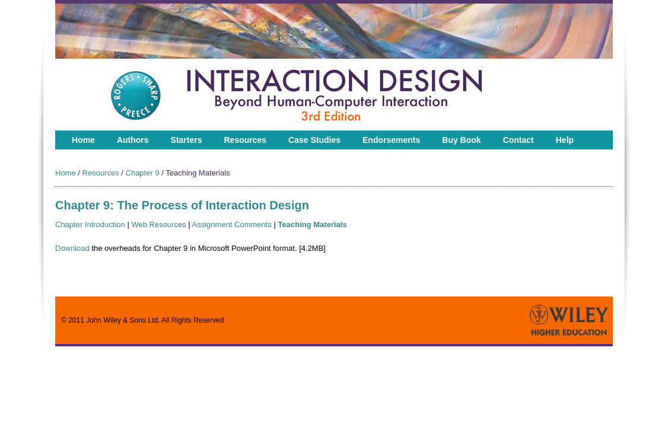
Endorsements (391, 140)
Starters (186, 140)
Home (83, 140)
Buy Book (461, 140)
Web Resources (158, 224)
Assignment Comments (232, 224)
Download (72, 248)
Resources (245, 140)
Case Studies (314, 140)
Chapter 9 (143, 172)
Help (565, 140)
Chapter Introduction (90, 224)
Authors (133, 140)
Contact (518, 140)
